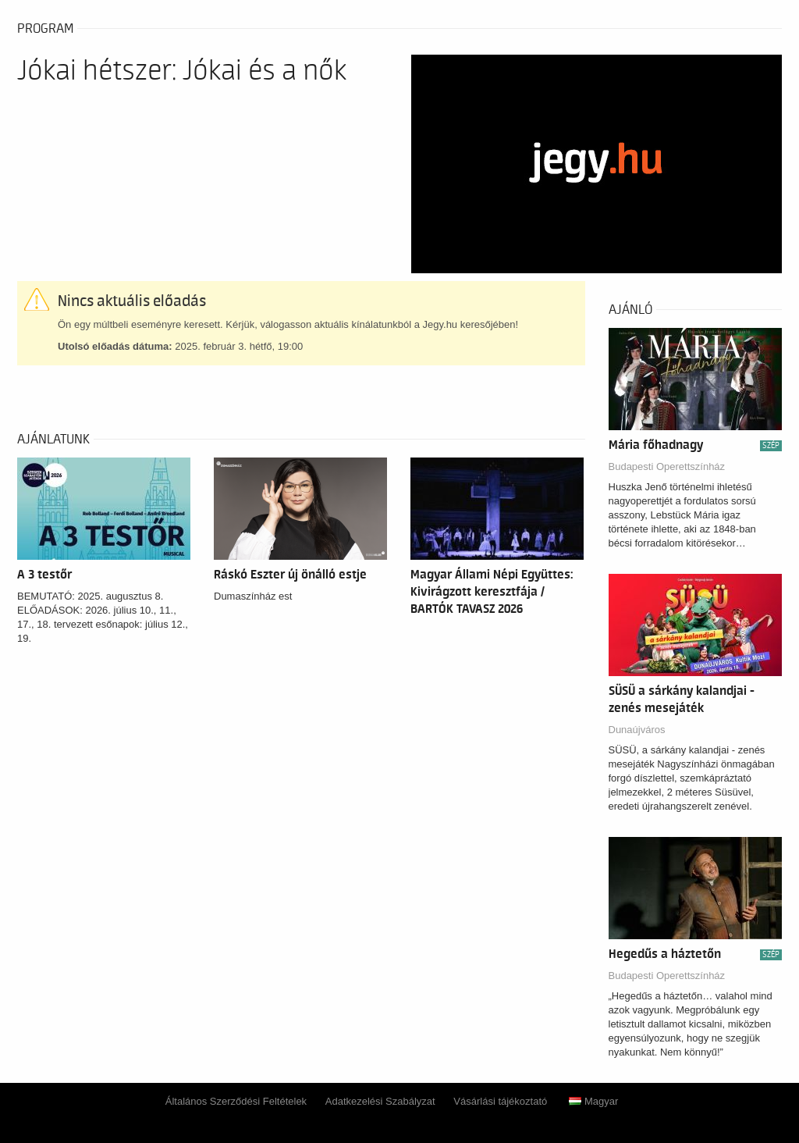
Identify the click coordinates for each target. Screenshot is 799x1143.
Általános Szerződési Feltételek (236, 1101)
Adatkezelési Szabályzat (380, 1101)
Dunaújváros (637, 729)
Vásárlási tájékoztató (500, 1101)
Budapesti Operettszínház (667, 466)
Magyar (593, 1101)
